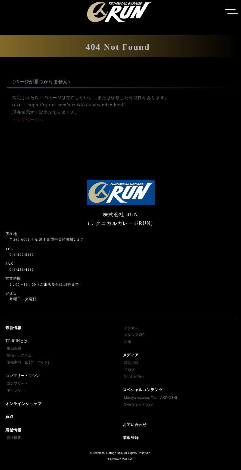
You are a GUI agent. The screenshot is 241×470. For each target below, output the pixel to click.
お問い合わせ (135, 425)
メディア (131, 355)
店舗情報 (13, 430)
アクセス (131, 328)
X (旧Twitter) (134, 376)
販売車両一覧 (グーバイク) (28, 362)
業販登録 (131, 438)
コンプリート (17, 383)
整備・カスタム (19, 355)
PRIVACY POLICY (120, 458)
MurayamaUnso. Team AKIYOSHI (150, 397)
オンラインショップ (23, 404)
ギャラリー (15, 390)
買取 (9, 417)
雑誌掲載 (131, 363)
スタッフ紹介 (134, 335)
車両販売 (14, 349)
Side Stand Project (139, 404)
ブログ (129, 369)
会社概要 (14, 438)
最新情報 (13, 328)
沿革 (127, 341)
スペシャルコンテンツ (143, 390)
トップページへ (28, 119)
